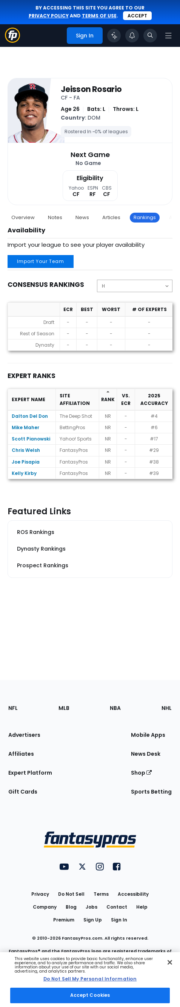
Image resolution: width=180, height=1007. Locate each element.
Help (142, 907)
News (82, 217)
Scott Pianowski (31, 439)
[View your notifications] (132, 35)
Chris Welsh (26, 450)
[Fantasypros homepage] (12, 41)
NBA (115, 708)
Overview (23, 217)
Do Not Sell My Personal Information (90, 979)
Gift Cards (22, 791)
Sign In (119, 920)
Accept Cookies (90, 995)
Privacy (40, 894)
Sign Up (92, 920)
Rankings (145, 217)
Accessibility (133, 894)
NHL (167, 708)
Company (45, 907)
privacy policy (49, 15)
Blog (71, 907)
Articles (111, 217)
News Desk (145, 754)
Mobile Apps (148, 735)
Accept (137, 15)
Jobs (91, 907)
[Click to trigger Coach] (114, 35)
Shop (141, 773)
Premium (63, 920)
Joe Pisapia (26, 462)
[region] (90, 979)
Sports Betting (151, 791)
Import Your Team (40, 261)
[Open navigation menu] (168, 35)
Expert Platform (30, 773)
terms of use (99, 15)
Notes (55, 217)
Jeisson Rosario (91, 89)
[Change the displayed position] (134, 286)
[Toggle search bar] (150, 35)
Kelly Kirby (24, 473)
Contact (116, 907)
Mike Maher (25, 427)
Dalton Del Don (30, 416)
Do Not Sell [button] (71, 894)
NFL (13, 708)
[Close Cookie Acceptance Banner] (169, 962)
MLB (63, 708)
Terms (101, 894)
